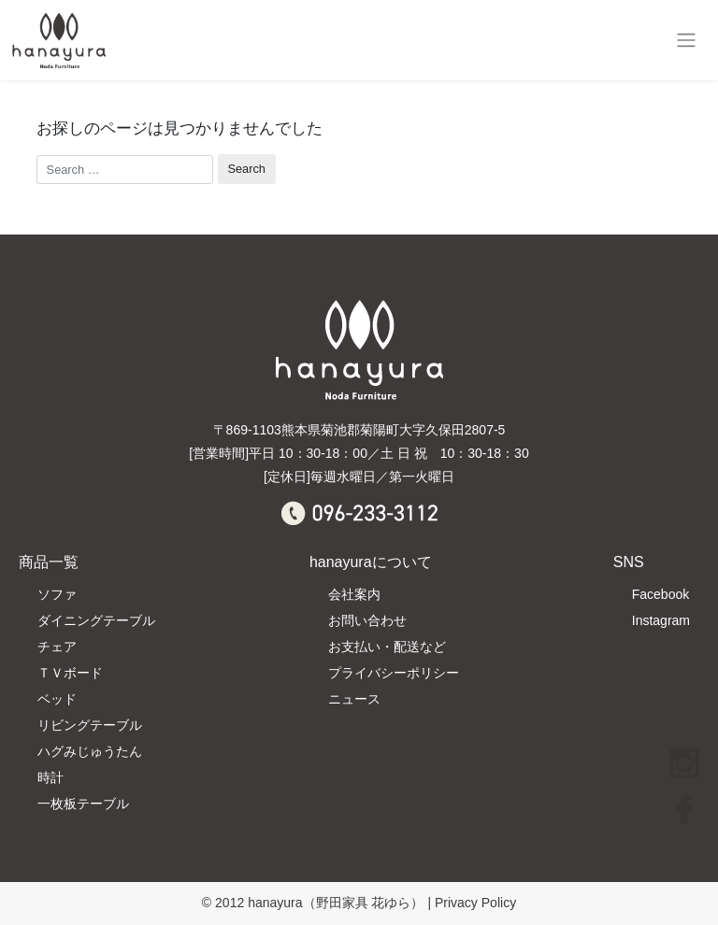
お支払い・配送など (387, 646)
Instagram (661, 620)
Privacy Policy (475, 902)
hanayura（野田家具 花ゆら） (336, 902)
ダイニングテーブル (96, 620)
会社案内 (354, 594)
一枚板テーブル (83, 803)
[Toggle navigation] (686, 40)
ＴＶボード (70, 672)
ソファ (57, 594)
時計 (50, 777)
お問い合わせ (367, 620)
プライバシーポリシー (393, 672)
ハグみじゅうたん (89, 751)
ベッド (57, 698)
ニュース (354, 698)
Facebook (660, 594)
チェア (57, 646)
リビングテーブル (89, 725)
